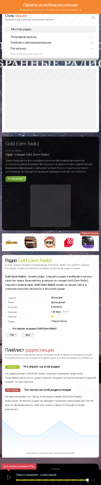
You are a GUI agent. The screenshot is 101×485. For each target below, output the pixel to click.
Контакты (56, 306)
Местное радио (21, 29)
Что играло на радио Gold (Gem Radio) (34, 328)
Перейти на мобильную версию (50, 4)
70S (12, 335)
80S (28, 335)
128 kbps (56, 311)
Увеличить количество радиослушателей (50, 453)
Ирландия (56, 297)
